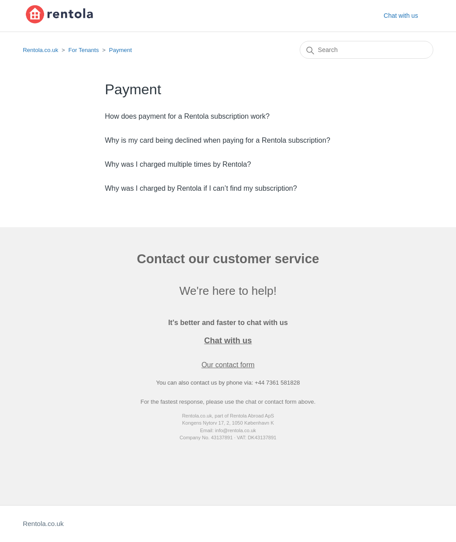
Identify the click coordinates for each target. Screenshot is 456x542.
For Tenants (84, 50)
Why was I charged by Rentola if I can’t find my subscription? (201, 188)
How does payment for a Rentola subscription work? (187, 116)
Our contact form (227, 365)
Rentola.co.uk (40, 50)
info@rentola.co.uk (235, 430)
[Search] (366, 50)
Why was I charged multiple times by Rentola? (178, 164)
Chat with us (401, 15)
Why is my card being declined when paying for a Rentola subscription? (217, 140)
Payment (120, 50)
